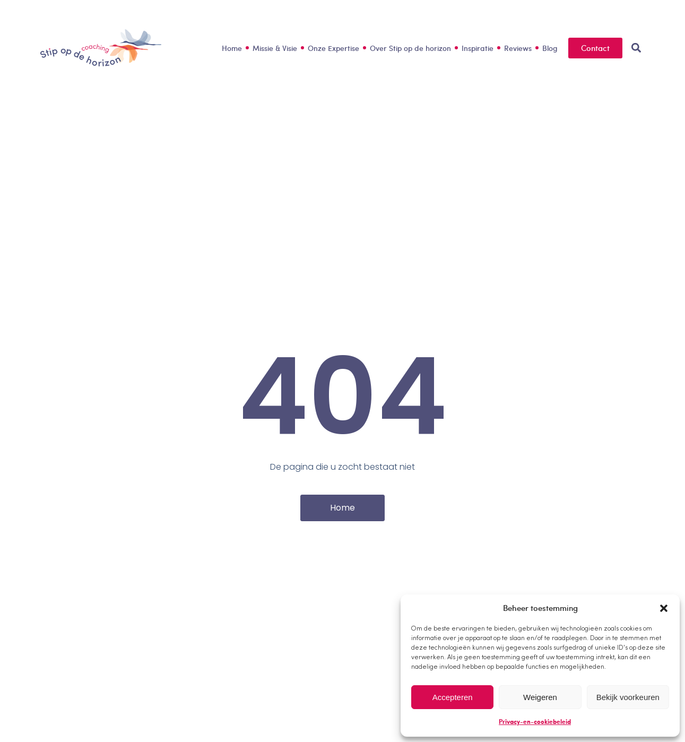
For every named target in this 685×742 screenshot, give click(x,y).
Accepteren (452, 697)
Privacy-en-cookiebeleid (535, 721)
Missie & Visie (275, 48)
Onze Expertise (333, 48)
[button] (663, 608)
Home (232, 48)
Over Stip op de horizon (410, 48)
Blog (550, 48)
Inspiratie (477, 48)
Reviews (518, 48)
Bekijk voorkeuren (628, 697)
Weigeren (540, 697)
